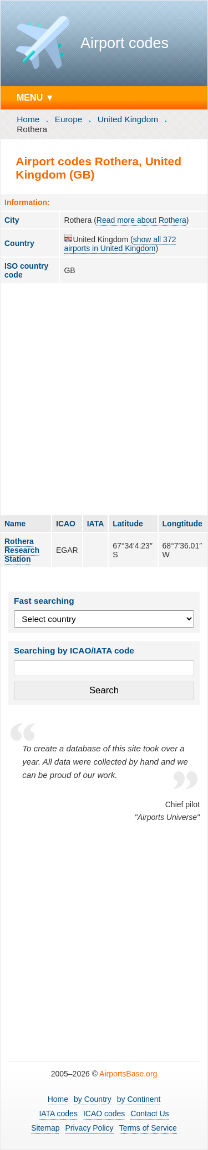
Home (28, 119)
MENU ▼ (35, 97)
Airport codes (124, 43)
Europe (69, 119)
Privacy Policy (89, 1127)
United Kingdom (128, 119)
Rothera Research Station (21, 550)
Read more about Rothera (141, 220)
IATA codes (58, 1113)
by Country (92, 1099)
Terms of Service (148, 1127)
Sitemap (45, 1127)
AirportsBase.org (128, 1073)
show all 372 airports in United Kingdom (120, 244)
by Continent (139, 1099)
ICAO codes (104, 1113)
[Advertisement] (104, 399)
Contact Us (149, 1113)
